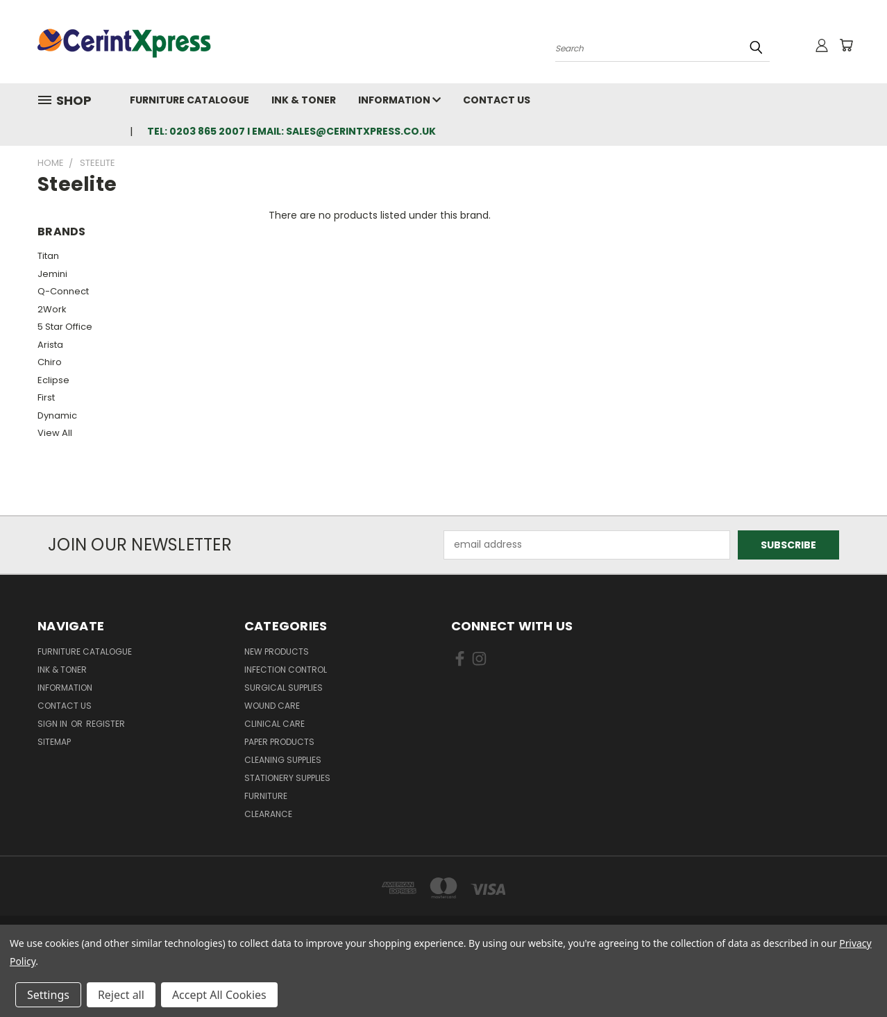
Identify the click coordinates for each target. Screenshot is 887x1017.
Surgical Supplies (283, 688)
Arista (50, 344)
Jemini (52, 273)
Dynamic (57, 415)
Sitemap (54, 742)
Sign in (53, 724)
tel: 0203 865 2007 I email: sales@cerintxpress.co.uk (291, 131)
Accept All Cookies (219, 994)
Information (399, 100)
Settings (48, 994)
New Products (276, 651)
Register (105, 724)
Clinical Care (274, 724)
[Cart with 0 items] (846, 45)
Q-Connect (63, 291)
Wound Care (272, 706)
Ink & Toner (303, 100)
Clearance (268, 814)
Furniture (265, 796)
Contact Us (496, 100)
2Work (52, 309)
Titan (48, 255)
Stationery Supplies (287, 778)
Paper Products (279, 742)
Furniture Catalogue (189, 100)
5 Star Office (64, 326)
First (46, 397)
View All (54, 432)
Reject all (121, 994)
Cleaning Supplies (282, 760)
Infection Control (285, 669)
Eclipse (53, 380)
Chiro (49, 362)
